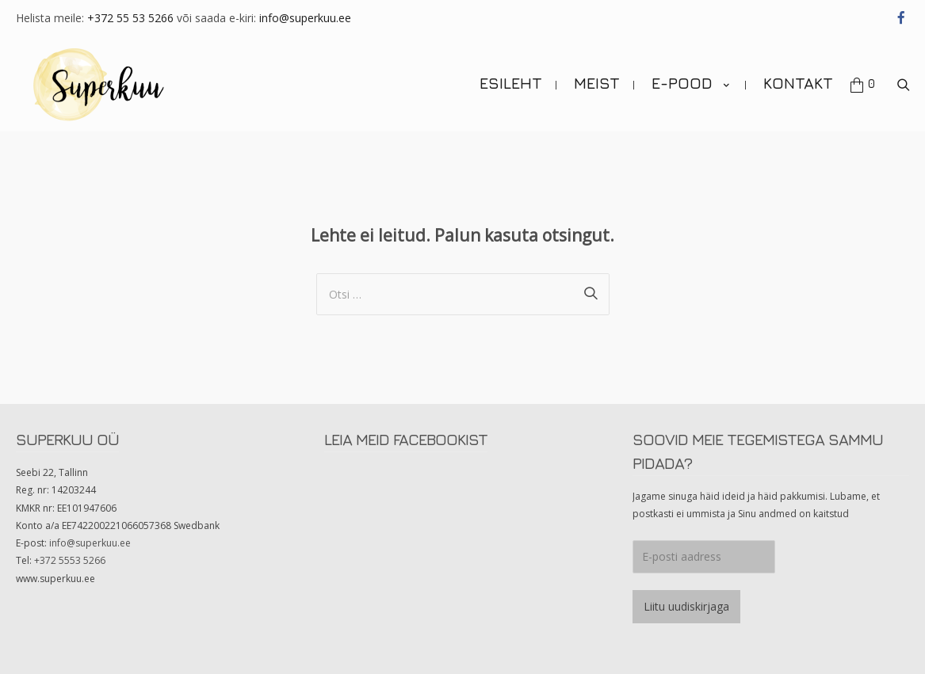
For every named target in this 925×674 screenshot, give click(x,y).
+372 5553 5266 (69, 560)
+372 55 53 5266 (130, 17)
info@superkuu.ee (305, 17)
